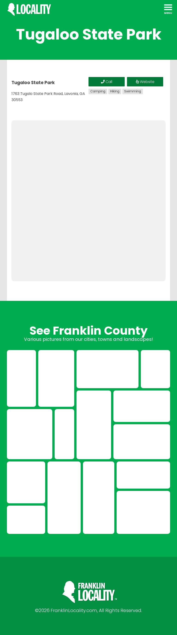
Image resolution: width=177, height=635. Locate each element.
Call (106, 81)
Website (145, 81)
